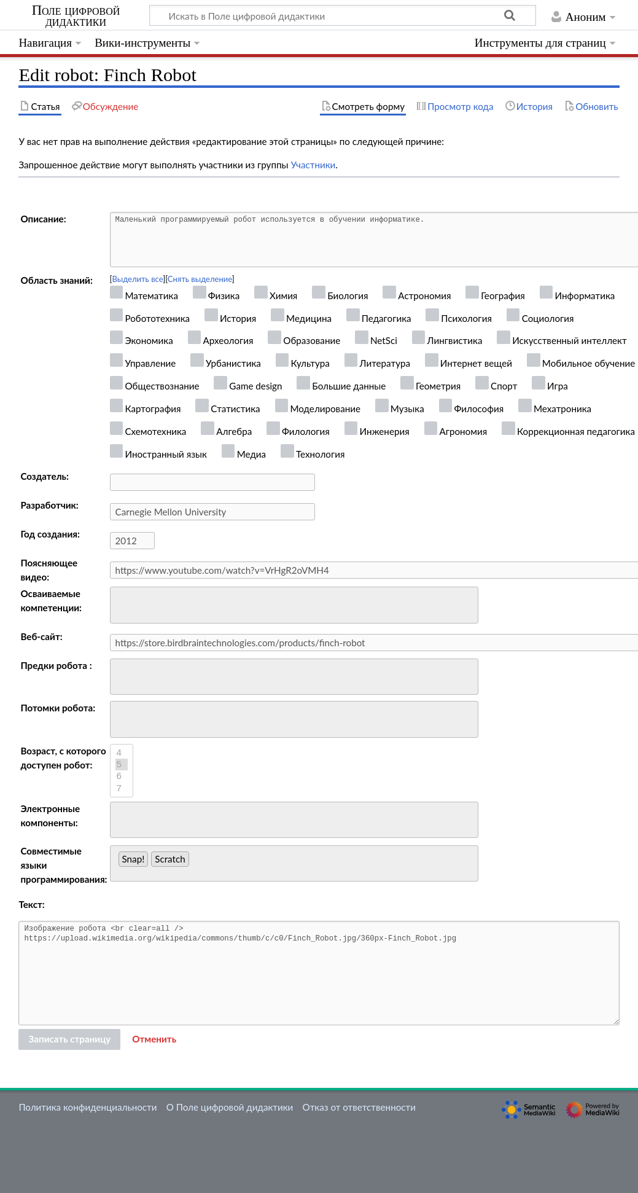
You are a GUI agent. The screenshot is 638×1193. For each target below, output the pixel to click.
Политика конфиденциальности (87, 1107)
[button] (154, 1039)
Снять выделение (200, 279)
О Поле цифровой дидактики (230, 1107)
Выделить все (137, 279)
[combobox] (294, 605)
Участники (312, 164)
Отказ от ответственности (359, 1107)
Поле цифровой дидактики (76, 16)
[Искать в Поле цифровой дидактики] (342, 15)
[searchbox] (122, 603)
